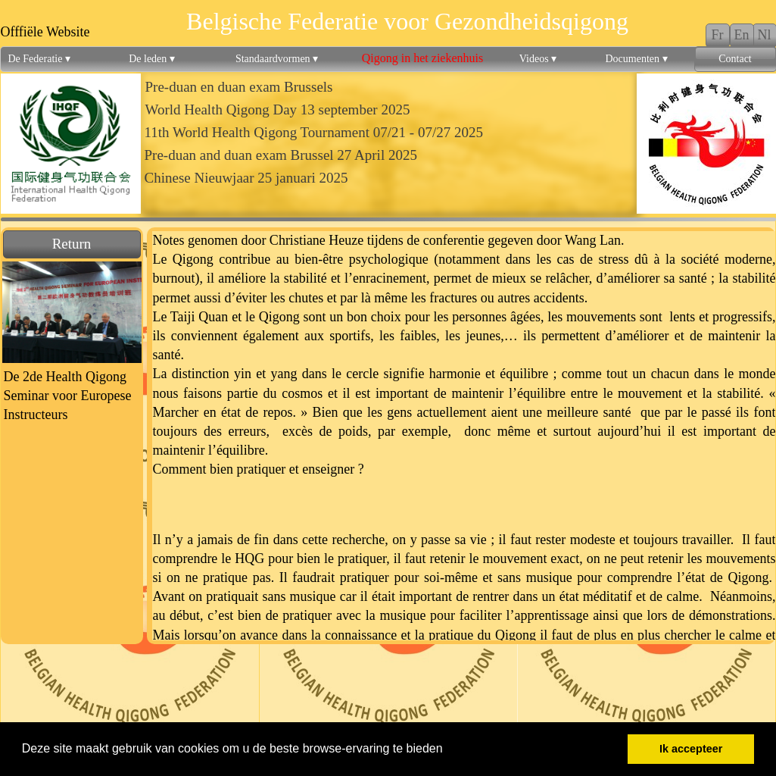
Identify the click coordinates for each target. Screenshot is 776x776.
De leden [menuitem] (152, 59)
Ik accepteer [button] (690, 749)
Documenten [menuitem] (636, 59)
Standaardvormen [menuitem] (276, 59)
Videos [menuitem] (537, 59)
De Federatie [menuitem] (39, 59)
